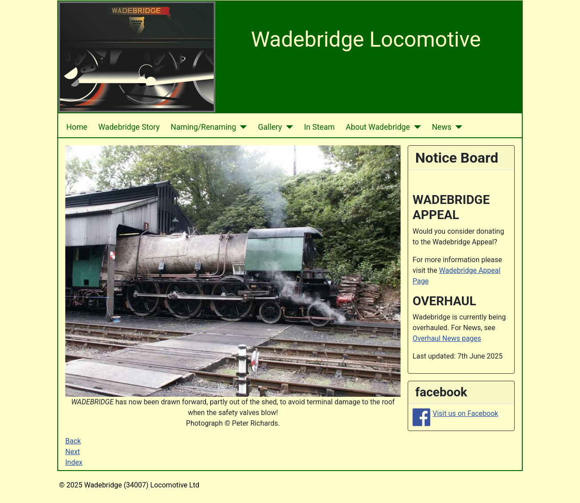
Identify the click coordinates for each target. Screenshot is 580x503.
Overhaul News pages (447, 338)
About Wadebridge (378, 127)
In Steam (319, 127)
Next (72, 451)
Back (73, 441)
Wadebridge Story (128, 127)
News (441, 127)
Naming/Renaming (203, 127)
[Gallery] (287, 127)
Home (76, 127)
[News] (457, 127)
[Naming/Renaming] (241, 127)
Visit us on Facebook (465, 413)
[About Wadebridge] (415, 127)
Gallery (270, 127)
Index (74, 462)
